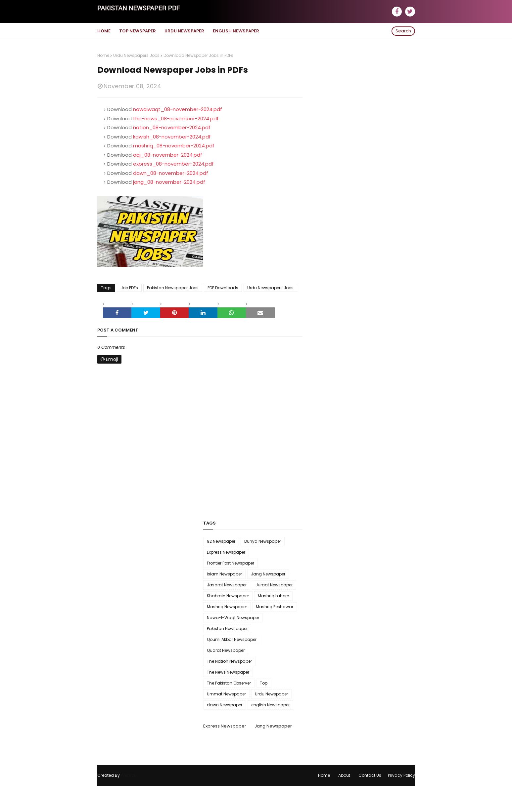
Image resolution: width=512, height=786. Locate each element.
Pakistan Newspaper (227, 628)
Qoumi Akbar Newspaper (231, 639)
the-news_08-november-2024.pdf (176, 118)
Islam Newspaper (224, 574)
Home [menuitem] (104, 31)
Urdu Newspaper (271, 694)
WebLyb (128, 775)
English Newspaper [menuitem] (236, 31)
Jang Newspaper (268, 574)
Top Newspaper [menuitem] (137, 31)
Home (103, 55)
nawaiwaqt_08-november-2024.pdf (177, 109)
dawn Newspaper (224, 705)
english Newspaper (270, 705)
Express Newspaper (226, 552)
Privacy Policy (401, 775)
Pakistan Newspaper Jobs (173, 288)
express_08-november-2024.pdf (173, 163)
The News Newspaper (228, 672)
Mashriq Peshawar (274, 606)
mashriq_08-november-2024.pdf (173, 145)
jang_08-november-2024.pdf (169, 181)
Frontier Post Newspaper (230, 563)
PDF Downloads (223, 288)
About (344, 775)
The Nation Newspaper (229, 661)
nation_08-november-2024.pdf (171, 127)
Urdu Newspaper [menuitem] (184, 31)
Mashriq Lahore (273, 596)
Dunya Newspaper (262, 541)
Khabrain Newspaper (228, 596)
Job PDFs (129, 288)
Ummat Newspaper (226, 694)
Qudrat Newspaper (226, 650)
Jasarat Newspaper (227, 585)
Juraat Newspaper (274, 585)
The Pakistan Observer (229, 683)
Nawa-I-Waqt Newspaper (233, 617)
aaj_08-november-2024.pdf (167, 154)
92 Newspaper (221, 541)
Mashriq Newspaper (227, 606)
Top (263, 683)
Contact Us (369, 775)
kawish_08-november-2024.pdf (172, 136)
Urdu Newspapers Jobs (136, 55)
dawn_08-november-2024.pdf (170, 173)
